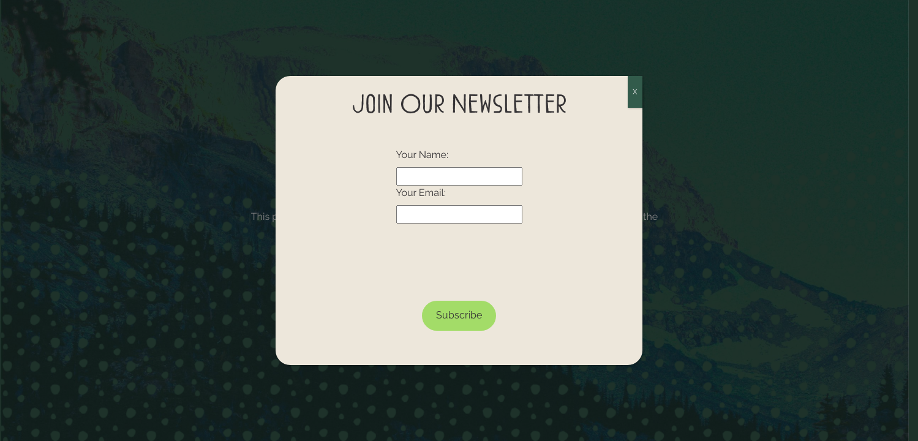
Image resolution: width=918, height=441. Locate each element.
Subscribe (459, 315)
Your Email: (421, 192)
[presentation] (459, 257)
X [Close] (635, 92)
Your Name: (422, 154)
